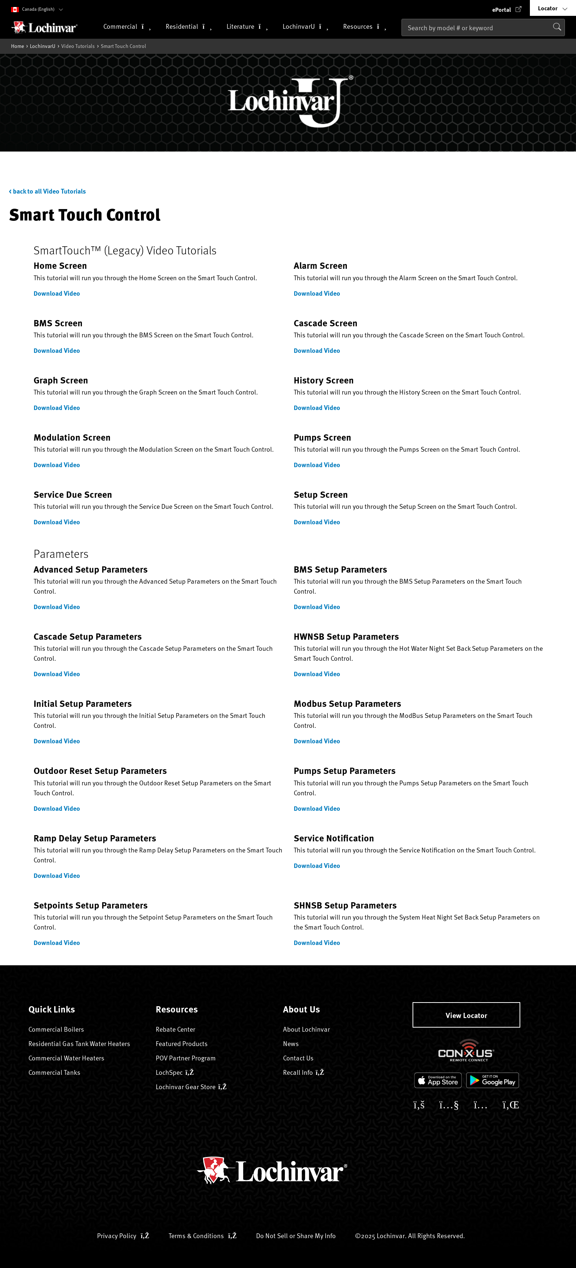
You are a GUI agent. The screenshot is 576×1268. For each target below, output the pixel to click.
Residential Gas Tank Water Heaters (79, 1043)
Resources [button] (364, 26)
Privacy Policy (123, 1235)
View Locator (466, 1015)
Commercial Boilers (56, 1028)
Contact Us (298, 1057)
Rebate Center (175, 1028)
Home (17, 45)
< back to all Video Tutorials (47, 191)
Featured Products (182, 1043)
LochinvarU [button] (305, 26)
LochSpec (175, 1072)
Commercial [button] (127, 26)
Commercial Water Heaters (66, 1057)
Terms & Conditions (203, 1235)
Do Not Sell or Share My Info (296, 1235)
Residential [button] (189, 26)
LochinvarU (42, 45)
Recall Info (303, 1072)
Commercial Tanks (54, 1072)
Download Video (57, 293)
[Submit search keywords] (403, 43)
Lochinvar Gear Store (191, 1086)
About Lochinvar (306, 1028)
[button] (507, 8)
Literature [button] (247, 26)
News (291, 1043)
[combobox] (483, 27)
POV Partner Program (186, 1057)
